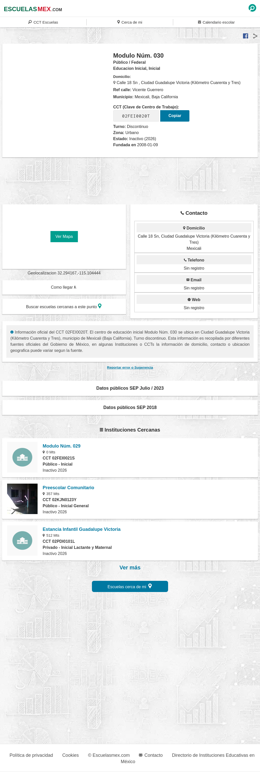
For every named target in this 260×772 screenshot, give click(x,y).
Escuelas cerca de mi (130, 586)
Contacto (150, 755)
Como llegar (64, 287)
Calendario (216, 22)
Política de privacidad (31, 755)
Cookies (70, 755)
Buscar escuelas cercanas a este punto (64, 306)
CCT (43, 22)
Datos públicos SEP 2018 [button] (130, 407)
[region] (58, 92)
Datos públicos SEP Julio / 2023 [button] (130, 388)
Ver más (130, 568)
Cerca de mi (129, 22)
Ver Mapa (64, 236)
